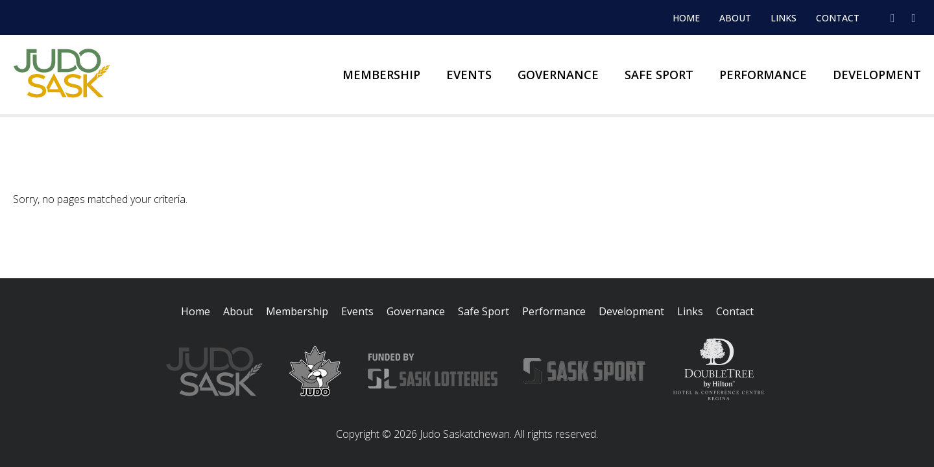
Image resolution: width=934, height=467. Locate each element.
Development (877, 74)
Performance (763, 74)
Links (783, 18)
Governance (558, 74)
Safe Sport (659, 74)
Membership (381, 74)
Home (686, 18)
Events (469, 74)
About (735, 18)
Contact (837, 18)
